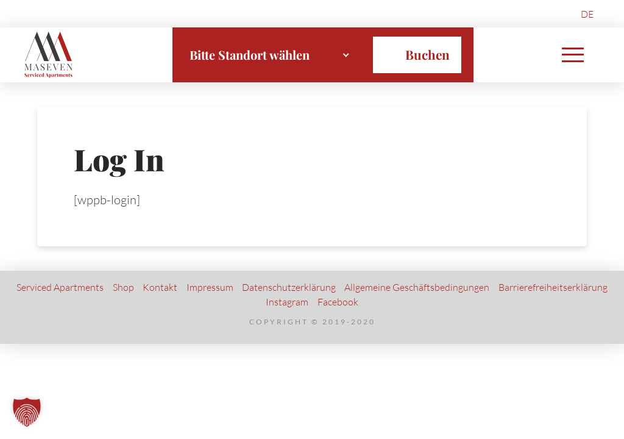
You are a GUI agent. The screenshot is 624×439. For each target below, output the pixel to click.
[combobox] (270, 54)
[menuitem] (587, 14)
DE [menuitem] (587, 14)
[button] (572, 54)
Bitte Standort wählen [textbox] (250, 54)
